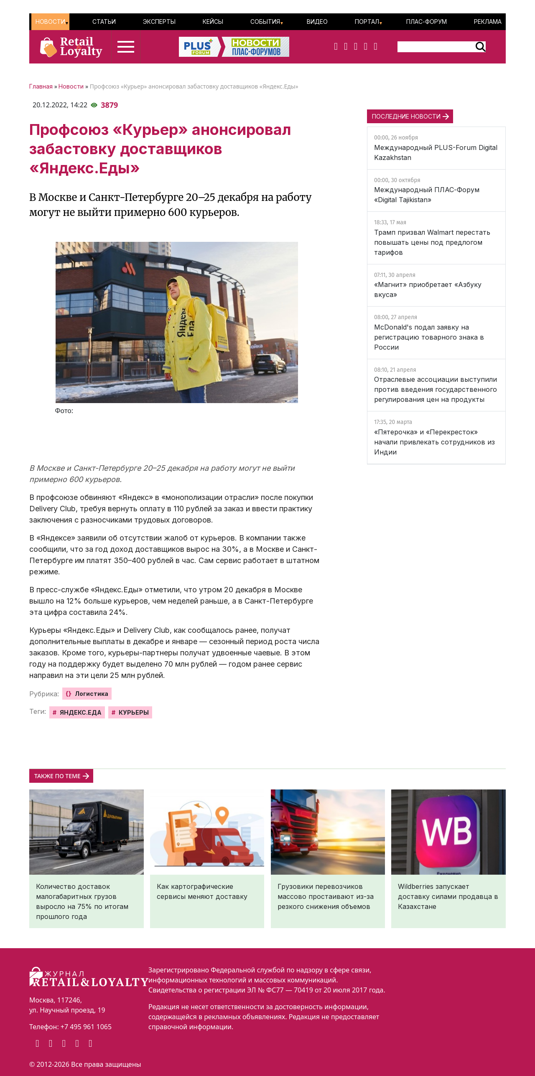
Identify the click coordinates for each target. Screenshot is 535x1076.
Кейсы (213, 21)
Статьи (104, 21)
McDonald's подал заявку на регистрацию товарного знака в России (429, 337)
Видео (317, 21)
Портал (367, 21)
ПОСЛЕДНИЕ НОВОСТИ (406, 116)
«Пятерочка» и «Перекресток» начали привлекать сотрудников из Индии (434, 442)
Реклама (488, 21)
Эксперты (159, 21)
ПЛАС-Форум (426, 21)
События (265, 21)
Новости (50, 21)
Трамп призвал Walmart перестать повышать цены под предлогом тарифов (432, 242)
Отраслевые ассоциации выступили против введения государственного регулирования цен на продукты (435, 389)
